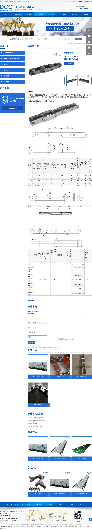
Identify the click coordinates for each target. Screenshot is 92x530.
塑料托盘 (2, 529)
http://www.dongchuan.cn (9, 520)
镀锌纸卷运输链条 (38, 376)
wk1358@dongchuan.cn (11, 518)
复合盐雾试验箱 (73, 526)
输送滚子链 (60, 376)
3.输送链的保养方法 (33, 423)
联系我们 (76, 1)
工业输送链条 (29, 526)
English (88, 1)
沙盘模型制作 (63, 526)
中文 (81, 1)
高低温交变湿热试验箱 (84, 526)
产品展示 (70, 1)
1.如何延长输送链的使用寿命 (35, 418)
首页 (66, 1)
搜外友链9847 (38, 526)
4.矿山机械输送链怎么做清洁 (35, 426)
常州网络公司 (68, 524)
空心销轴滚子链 (38, 404)
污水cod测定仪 (55, 526)
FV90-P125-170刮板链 (82, 376)
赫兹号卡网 (46, 526)
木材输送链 (56, 316)
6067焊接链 (38, 493)
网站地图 (61, 524)
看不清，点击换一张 (70, 339)
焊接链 (23, 526)
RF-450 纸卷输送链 (60, 458)
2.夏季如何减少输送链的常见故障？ (37, 421)
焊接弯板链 (9, 526)
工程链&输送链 (81, 43)
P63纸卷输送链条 (81, 458)
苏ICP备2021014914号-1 (53, 524)
